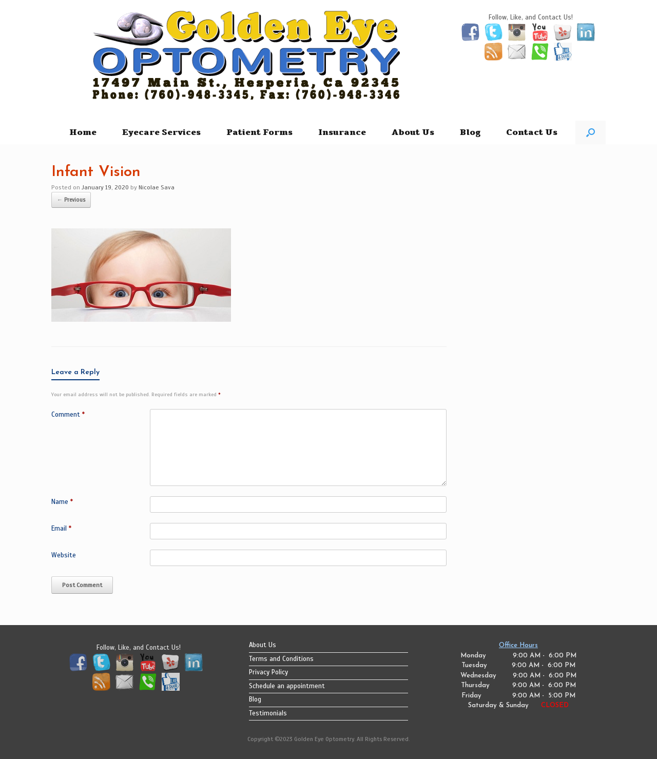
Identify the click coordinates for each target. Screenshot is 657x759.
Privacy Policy (268, 672)
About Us (413, 132)
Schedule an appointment (287, 686)
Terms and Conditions (281, 659)
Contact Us (531, 132)
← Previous (71, 199)
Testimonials (268, 713)
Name (62, 502)
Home (82, 132)
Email (61, 528)
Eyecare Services (161, 132)
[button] (590, 132)
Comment (68, 415)
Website (63, 555)
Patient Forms (259, 132)
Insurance (342, 132)
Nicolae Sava (157, 187)
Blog (470, 132)
